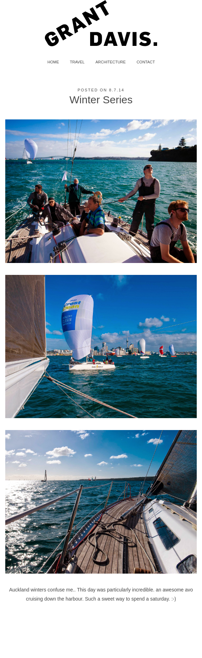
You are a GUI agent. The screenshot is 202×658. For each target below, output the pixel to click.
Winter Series (101, 99)
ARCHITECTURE (110, 62)
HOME (53, 62)
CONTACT (145, 62)
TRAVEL (77, 62)
